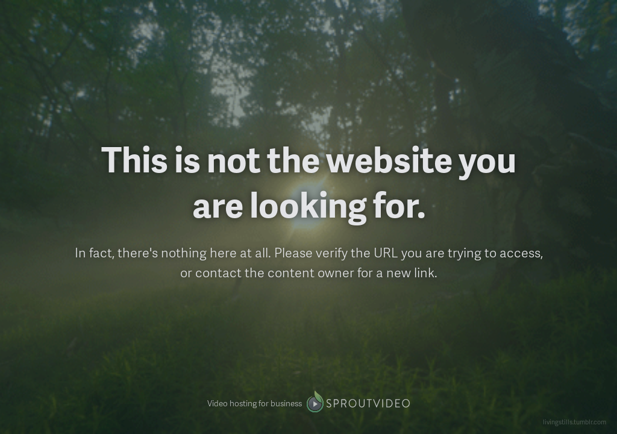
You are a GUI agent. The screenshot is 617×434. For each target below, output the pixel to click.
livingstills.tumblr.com (574, 421)
